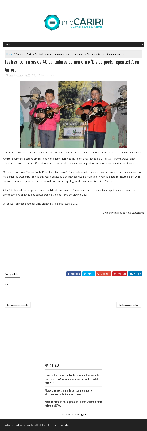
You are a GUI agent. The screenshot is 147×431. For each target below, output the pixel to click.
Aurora (19, 54)
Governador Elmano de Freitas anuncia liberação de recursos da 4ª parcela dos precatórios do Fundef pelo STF (72, 379)
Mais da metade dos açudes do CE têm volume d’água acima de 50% (73, 404)
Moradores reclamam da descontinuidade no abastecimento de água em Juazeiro (68, 392)
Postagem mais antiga (128, 305)
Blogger (81, 414)
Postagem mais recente (17, 305)
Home (9, 54)
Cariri (29, 54)
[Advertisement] (73, 243)
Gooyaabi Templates (60, 425)
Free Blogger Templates (25, 425)
